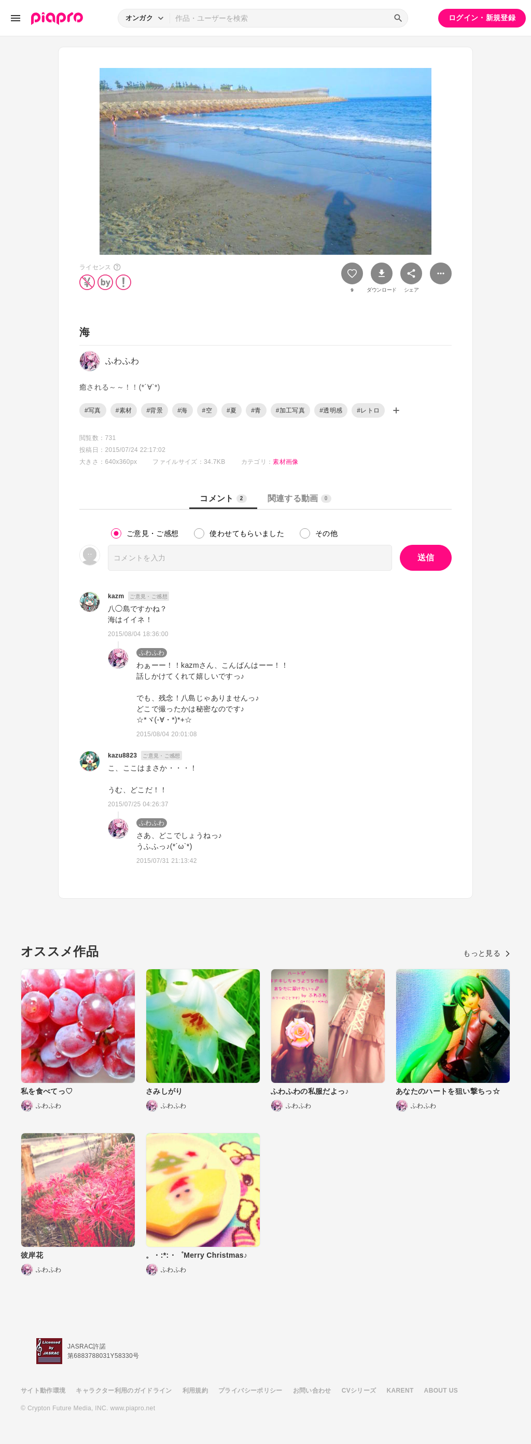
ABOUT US (441, 1390)
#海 (182, 410)
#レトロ (368, 410)
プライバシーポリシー (250, 1390)
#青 (256, 410)
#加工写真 (290, 410)
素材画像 (285, 461)
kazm (116, 596)
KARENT (400, 1390)
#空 (207, 410)
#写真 (93, 410)
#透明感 (330, 410)
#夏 (231, 410)
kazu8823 (122, 755)
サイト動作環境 (43, 1390)
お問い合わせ (312, 1390)
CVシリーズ (359, 1390)
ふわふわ (151, 652)
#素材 (124, 410)
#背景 (154, 410)
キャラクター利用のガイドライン (124, 1390)
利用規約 (195, 1390)
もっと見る (486, 953)
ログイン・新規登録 (482, 17)
